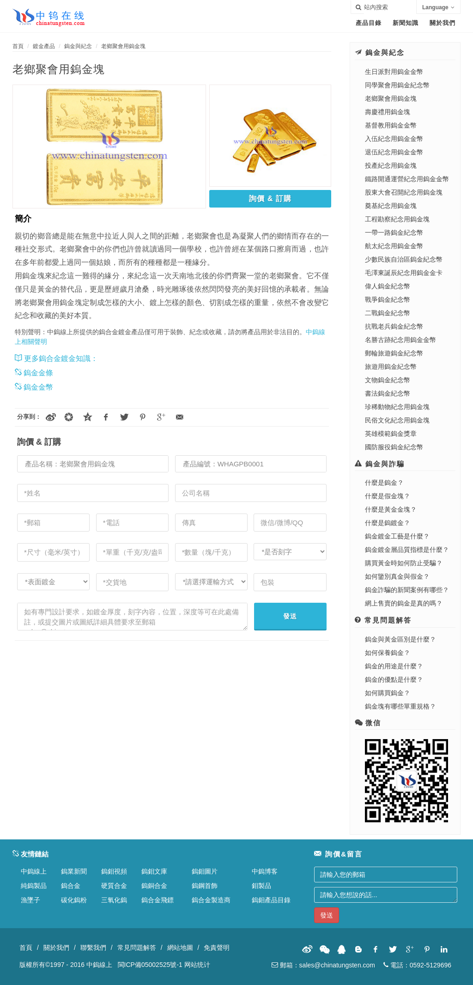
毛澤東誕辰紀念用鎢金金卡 (404, 272)
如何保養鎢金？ (387, 652)
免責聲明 (217, 947)
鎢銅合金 (154, 885)
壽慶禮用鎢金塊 (387, 112)
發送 (290, 616)
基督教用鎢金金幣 (391, 125)
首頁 (18, 46)
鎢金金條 (34, 373)
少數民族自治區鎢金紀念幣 (404, 259)
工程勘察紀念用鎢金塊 (397, 219)
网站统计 (197, 964)
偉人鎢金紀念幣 (387, 286)
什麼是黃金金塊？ (391, 509)
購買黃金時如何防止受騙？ (404, 563)
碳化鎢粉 (74, 900)
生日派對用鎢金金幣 (394, 71)
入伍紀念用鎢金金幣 (394, 138)
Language (438, 7)
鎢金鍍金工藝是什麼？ (397, 536)
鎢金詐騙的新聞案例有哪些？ (407, 589)
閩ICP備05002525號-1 (150, 964)
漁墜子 (30, 900)
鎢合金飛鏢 (157, 900)
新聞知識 (405, 22)
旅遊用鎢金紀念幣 (391, 366)
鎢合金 (70, 885)
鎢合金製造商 (211, 900)
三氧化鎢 (114, 900)
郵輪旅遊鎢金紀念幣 (394, 353)
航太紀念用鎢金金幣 (394, 246)
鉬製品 (261, 885)
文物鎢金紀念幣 (387, 380)
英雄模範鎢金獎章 (391, 433)
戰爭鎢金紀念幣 (387, 299)
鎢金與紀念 (78, 46)
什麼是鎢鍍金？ (387, 522)
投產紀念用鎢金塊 (391, 165)
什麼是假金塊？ (387, 496)
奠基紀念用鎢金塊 (391, 205)
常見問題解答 (136, 947)
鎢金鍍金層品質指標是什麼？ (407, 549)
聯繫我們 (93, 947)
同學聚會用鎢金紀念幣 (397, 85)
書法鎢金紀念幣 (387, 393)
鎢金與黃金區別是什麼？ (400, 639)
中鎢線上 (34, 871)
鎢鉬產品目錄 (271, 900)
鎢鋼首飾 (205, 885)
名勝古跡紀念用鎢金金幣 (400, 339)
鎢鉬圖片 (205, 871)
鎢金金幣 (34, 387)
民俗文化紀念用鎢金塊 (397, 420)
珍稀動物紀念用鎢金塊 (397, 406)
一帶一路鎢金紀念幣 (394, 232)
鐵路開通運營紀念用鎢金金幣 (407, 179)
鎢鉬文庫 (154, 871)
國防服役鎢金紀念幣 (394, 447)
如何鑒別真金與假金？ (397, 576)
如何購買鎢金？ (387, 693)
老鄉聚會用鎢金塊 (123, 46)
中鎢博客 (265, 871)
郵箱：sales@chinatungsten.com (323, 965)
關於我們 (442, 22)
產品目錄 (369, 22)
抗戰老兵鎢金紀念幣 (394, 326)
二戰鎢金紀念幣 (387, 313)
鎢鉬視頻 (114, 871)
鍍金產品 (44, 46)
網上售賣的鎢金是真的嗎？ (404, 603)
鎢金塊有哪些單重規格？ (400, 706)
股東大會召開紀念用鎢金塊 (404, 192)
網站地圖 (180, 947)
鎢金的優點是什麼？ (394, 679)
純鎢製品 (34, 885)
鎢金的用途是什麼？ (394, 666)
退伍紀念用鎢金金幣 (394, 152)
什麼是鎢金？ (384, 482)
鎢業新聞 (74, 871)
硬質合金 (114, 885)
